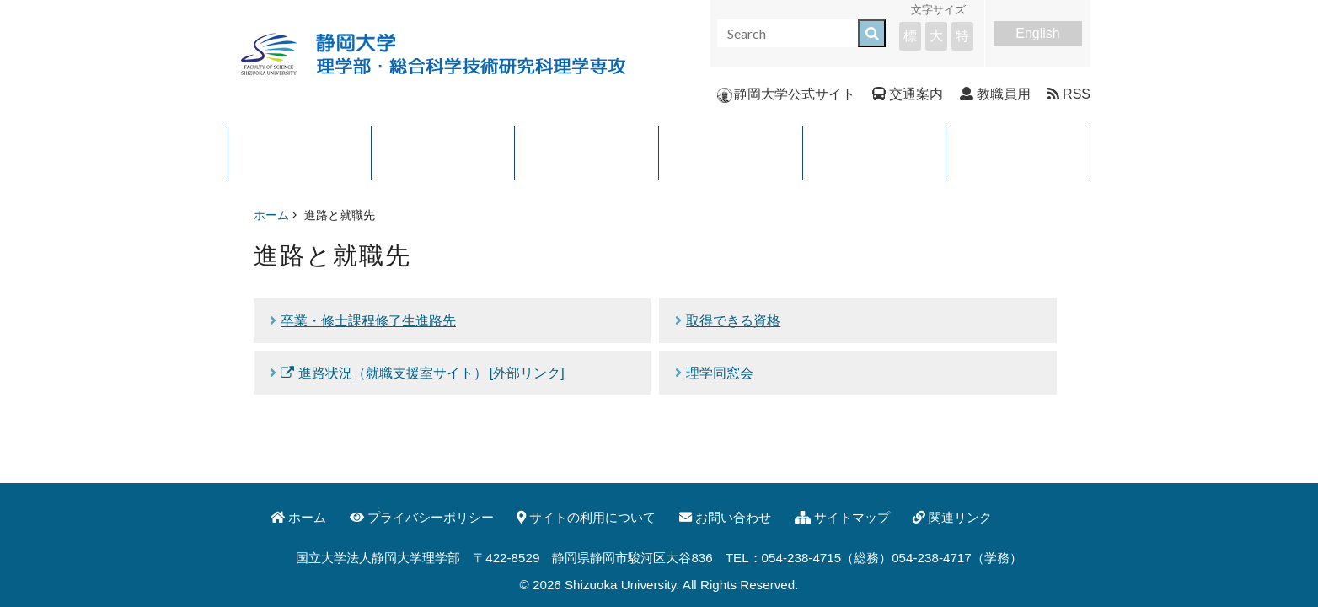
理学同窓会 (719, 373)
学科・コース (586, 153)
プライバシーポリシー (422, 517)
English (1037, 33)
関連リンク (952, 517)
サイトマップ (842, 517)
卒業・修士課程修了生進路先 (368, 321)
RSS (1068, 94)
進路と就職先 (730, 153)
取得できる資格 (733, 321)
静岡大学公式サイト (786, 94)
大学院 (442, 153)
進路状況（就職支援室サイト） (384, 373)
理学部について (299, 153)
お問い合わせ (725, 517)
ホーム (271, 215)
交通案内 (907, 94)
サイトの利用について (586, 517)
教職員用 (995, 94)
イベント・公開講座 (1018, 153)
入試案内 (874, 153)
